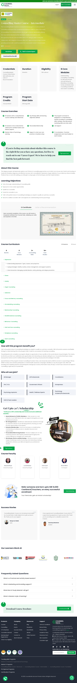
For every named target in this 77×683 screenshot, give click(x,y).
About (15, 624)
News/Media (30, 630)
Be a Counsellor (66, 4)
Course (10, 19)
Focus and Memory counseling (13, 299)
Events (15, 627)
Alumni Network (18, 638)
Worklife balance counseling (12, 316)
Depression (7, 260)
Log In (57, 4)
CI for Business (5, 630)
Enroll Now (9, 51)
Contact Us (17, 635)
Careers (16, 632)
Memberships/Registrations (5, 636)
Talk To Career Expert (27, 51)
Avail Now (9, 448)
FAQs (28, 638)
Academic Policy (44, 632)
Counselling (4, 627)
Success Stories (18, 630)
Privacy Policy (43, 630)
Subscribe (71, 652)
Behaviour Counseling (10, 322)
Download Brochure (9, 56)
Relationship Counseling (11, 310)
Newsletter (29, 627)
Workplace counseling (10, 333)
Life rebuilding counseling (11, 304)
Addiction (6, 293)
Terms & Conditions (45, 624)
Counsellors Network (6, 632)
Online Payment (31, 635)
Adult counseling (9, 339)
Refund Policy (43, 627)
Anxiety (6, 281)
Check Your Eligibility (6, 639)
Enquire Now (65, 153)
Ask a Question (43, 638)
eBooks (28, 632)
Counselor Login (44, 640)
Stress (5, 276)
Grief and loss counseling (11, 327)
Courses (3, 624)
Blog (28, 624)
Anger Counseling (9, 287)
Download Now (64, 608)
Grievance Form (44, 635)
